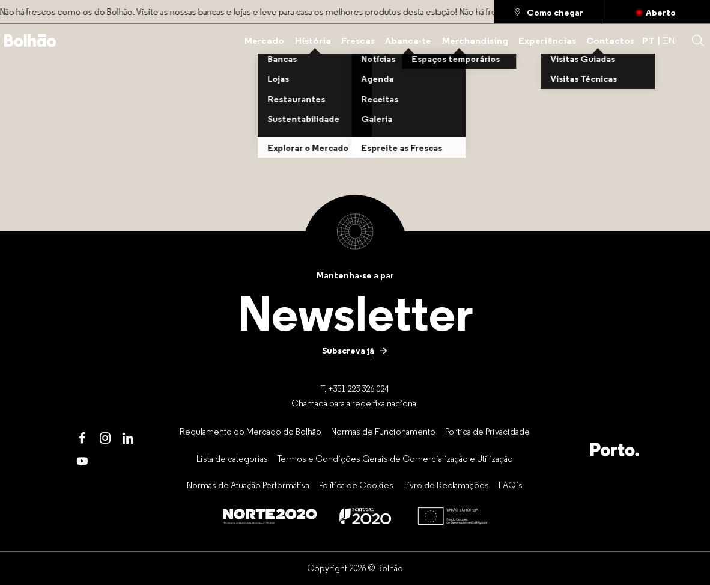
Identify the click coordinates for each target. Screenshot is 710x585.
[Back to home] (30, 40)
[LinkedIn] (128, 438)
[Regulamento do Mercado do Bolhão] (250, 431)
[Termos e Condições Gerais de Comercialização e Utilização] (395, 458)
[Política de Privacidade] (487, 431)
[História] (313, 40)
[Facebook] (82, 438)
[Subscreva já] (355, 350)
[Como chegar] (548, 11)
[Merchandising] (475, 40)
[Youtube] (82, 461)
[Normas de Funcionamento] (383, 431)
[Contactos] (610, 40)
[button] (698, 41)
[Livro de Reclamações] (446, 485)
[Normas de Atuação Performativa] (248, 485)
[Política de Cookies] (356, 485)
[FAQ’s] (511, 485)
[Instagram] (105, 438)
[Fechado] (656, 11)
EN (669, 40)
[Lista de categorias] (232, 458)
